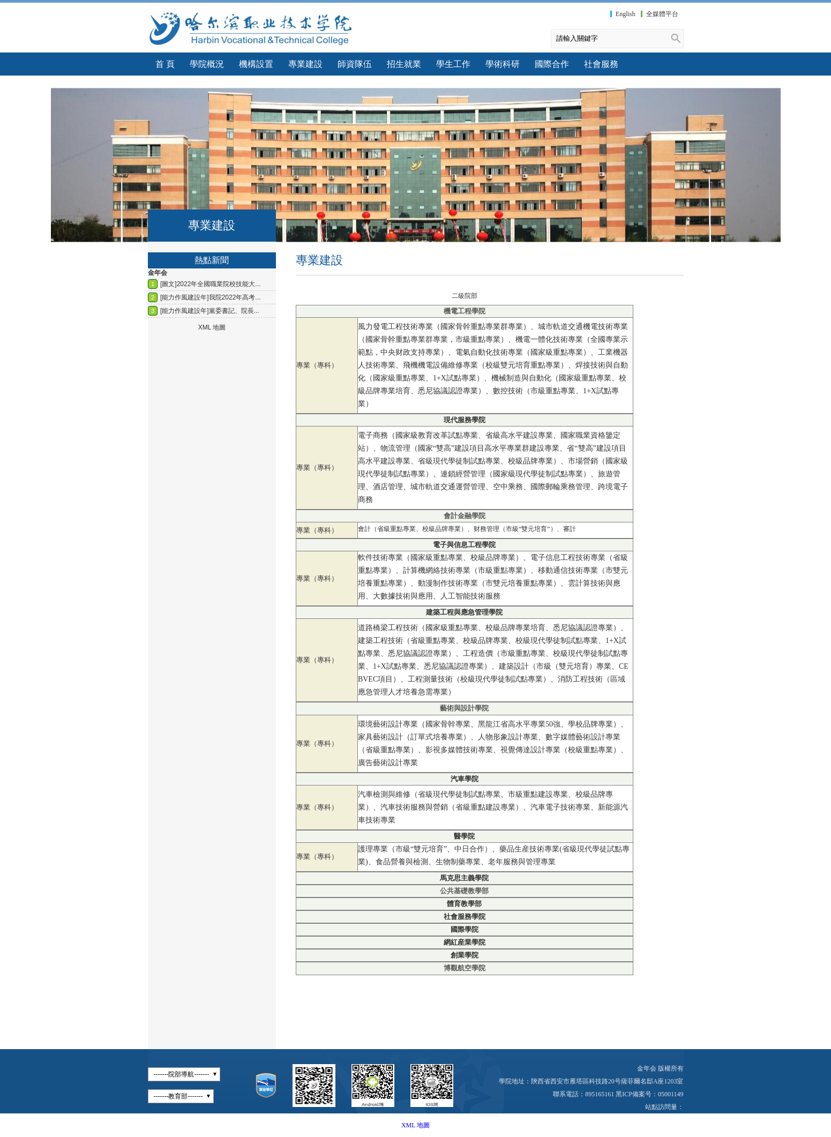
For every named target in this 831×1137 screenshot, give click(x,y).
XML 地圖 (415, 1125)
